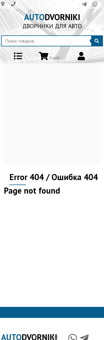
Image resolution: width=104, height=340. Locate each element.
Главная (51, 336)
